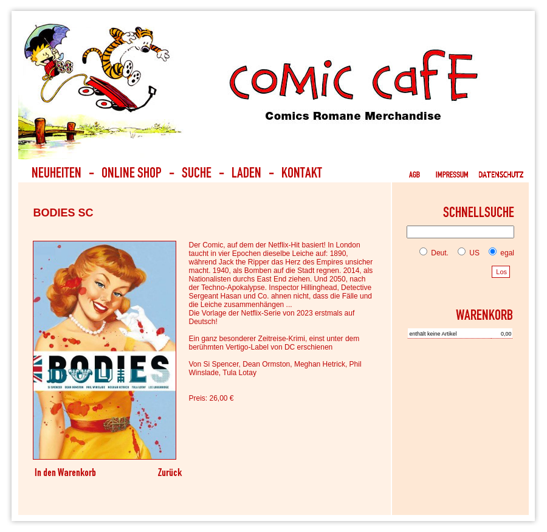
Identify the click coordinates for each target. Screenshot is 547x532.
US (466, 253)
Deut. (434, 253)
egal (499, 253)
